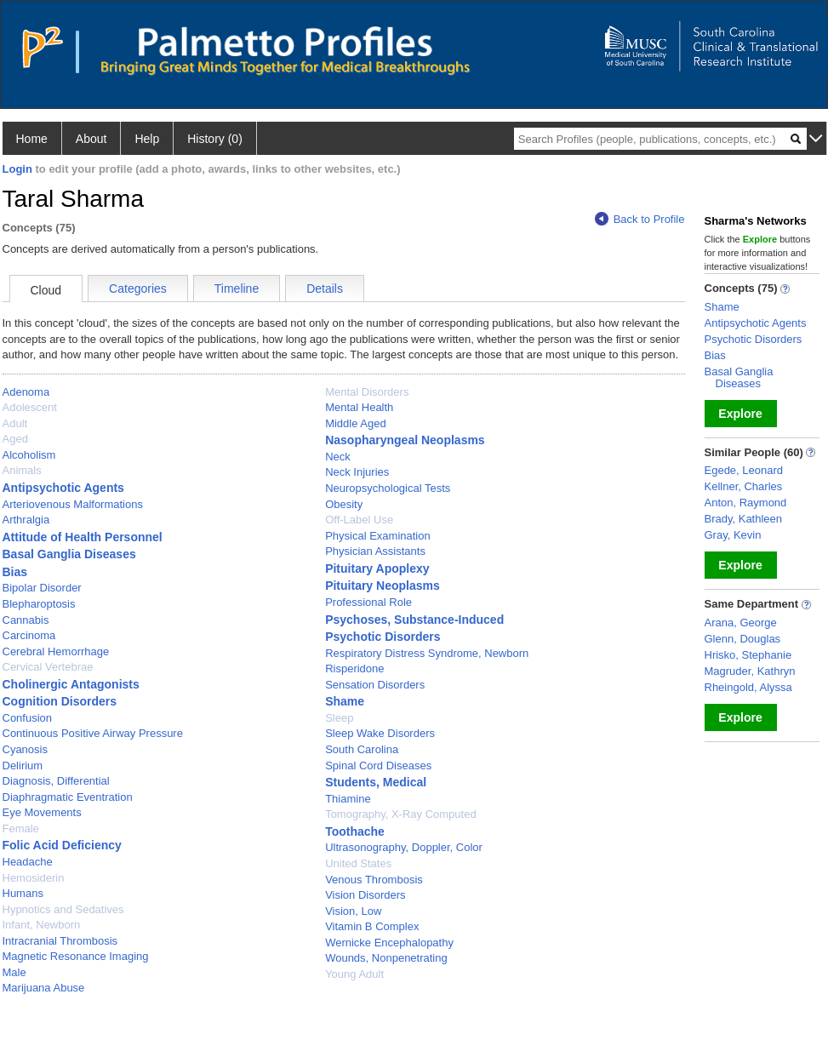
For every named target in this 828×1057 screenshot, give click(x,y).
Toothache (355, 831)
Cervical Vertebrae (48, 666)
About (91, 139)
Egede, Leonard (744, 470)
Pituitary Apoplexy (377, 568)
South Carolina (361, 749)
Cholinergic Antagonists (71, 684)
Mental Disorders (366, 392)
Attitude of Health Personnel (83, 537)
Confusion (28, 717)
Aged (15, 438)
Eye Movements (42, 812)
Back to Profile (640, 219)
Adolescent (30, 407)
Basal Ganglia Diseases (69, 554)
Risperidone (354, 668)
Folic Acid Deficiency (62, 845)
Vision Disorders (365, 894)
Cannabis (26, 620)
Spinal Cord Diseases (378, 765)
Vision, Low (353, 911)
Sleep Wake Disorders (380, 733)
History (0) (215, 139)
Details (324, 288)
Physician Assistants (375, 551)
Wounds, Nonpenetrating (386, 957)
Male (14, 972)
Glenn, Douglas (743, 638)
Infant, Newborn (42, 924)
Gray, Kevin (733, 534)
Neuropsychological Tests (387, 488)
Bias (15, 572)
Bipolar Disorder (42, 587)
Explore (740, 413)
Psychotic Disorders (382, 636)
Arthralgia (26, 519)
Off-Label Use (359, 519)
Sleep (339, 717)
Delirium (23, 765)
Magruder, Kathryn (750, 671)
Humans (23, 893)
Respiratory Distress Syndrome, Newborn (426, 653)
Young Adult (354, 974)
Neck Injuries (357, 472)
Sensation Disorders (375, 684)
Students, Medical (375, 782)
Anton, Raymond (746, 502)
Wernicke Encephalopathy (389, 942)
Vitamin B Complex (372, 926)
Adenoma (26, 392)
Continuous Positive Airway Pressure (93, 733)
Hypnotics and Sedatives (63, 909)
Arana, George (741, 622)
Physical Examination (378, 535)
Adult (15, 423)
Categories (138, 288)
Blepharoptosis (39, 603)
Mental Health (359, 407)
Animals (22, 470)
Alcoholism (29, 455)
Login (17, 169)
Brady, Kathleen (744, 518)
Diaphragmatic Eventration (68, 797)
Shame (344, 701)
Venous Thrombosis (374, 879)
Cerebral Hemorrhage (56, 651)
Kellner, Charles (744, 486)
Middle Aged (355, 423)
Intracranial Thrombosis (60, 940)
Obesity (344, 504)
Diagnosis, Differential (56, 780)
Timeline (236, 288)
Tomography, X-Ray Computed (401, 814)
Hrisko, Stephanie (748, 654)
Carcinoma (29, 635)
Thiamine (347, 798)
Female (21, 828)
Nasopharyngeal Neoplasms (405, 440)
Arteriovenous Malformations (73, 504)
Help (146, 139)
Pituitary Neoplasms (382, 585)
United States (358, 863)
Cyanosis (25, 749)
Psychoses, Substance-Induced (414, 619)
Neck (338, 456)
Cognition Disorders (60, 701)
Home (32, 139)
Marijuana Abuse (44, 987)
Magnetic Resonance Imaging (76, 956)
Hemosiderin (34, 877)
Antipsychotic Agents (63, 487)
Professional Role (368, 602)
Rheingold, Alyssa (748, 687)
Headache (28, 861)
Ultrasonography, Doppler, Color (404, 847)
